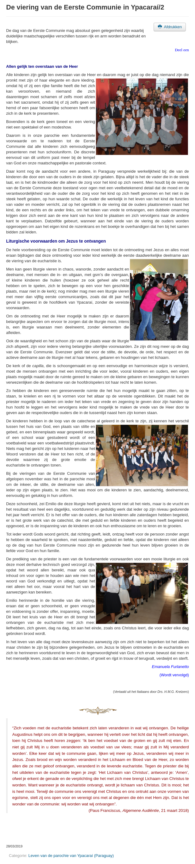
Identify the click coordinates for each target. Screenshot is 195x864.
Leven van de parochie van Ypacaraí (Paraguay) (71, 855)
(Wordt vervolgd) (174, 675)
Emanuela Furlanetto (170, 666)
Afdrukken (170, 27)
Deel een (182, 50)
